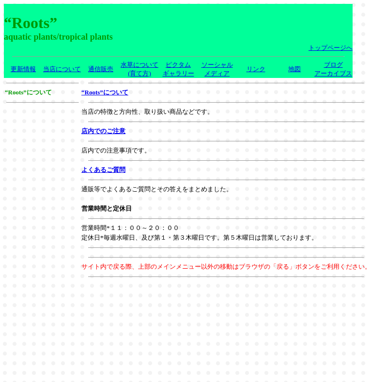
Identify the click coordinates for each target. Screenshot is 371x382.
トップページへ (331, 47)
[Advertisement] (42, 137)
